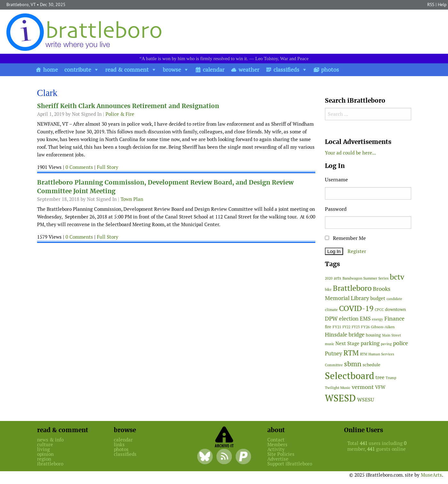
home (50, 69)
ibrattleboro (50, 463)
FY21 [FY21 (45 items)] (337, 326)
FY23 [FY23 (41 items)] (356, 327)
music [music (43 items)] (329, 344)
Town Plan (132, 199)
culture (45, 444)
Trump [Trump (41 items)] (391, 378)
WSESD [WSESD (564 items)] (340, 398)
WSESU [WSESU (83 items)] (365, 399)
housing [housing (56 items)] (373, 335)
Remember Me (345, 238)
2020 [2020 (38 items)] (329, 278)
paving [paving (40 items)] (386, 344)
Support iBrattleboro (289, 463)
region (44, 458)
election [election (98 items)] (348, 318)
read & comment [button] (127, 69)
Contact (276, 439)
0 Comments (79, 167)
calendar (213, 69)
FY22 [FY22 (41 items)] (346, 327)
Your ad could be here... (350, 153)
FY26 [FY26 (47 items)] (365, 326)
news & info (50, 439)
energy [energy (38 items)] (377, 319)
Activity (276, 449)
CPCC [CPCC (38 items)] (379, 309)
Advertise (277, 458)
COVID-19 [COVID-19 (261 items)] (356, 308)
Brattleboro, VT (20, 4)
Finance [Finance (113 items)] (394, 318)
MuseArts (431, 475)
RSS (430, 4)
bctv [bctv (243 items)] (397, 277)
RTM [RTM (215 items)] (351, 353)
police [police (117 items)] (400, 343)
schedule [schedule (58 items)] (371, 365)
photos (330, 69)
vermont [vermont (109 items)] (363, 387)
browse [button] (172, 69)
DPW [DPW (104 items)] (331, 318)
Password (336, 209)
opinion (45, 454)
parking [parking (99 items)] (370, 343)
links (119, 444)
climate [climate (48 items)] (331, 309)
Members (277, 444)
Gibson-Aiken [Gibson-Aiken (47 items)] (383, 326)
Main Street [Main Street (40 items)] (391, 335)
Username (336, 179)
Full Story (107, 167)
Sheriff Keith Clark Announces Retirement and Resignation (128, 106)
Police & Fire (120, 114)
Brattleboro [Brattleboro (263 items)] (352, 288)
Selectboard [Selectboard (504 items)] (349, 376)
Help (442, 4)
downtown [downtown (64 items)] (395, 309)
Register (357, 251)
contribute (77, 69)
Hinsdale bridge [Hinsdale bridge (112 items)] (345, 334)
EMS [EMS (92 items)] (365, 318)
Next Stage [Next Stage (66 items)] (347, 343)
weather (249, 69)
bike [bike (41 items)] (328, 289)
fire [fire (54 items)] (328, 326)
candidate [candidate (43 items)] (394, 299)
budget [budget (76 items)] (377, 298)
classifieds (286, 69)
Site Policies (281, 454)
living (43, 449)
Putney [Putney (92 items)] (333, 353)
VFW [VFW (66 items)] (380, 387)
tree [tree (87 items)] (379, 377)
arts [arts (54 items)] (337, 278)
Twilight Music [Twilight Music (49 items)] (337, 387)
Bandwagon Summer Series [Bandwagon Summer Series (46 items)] (365, 278)
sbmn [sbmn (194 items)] (352, 363)
